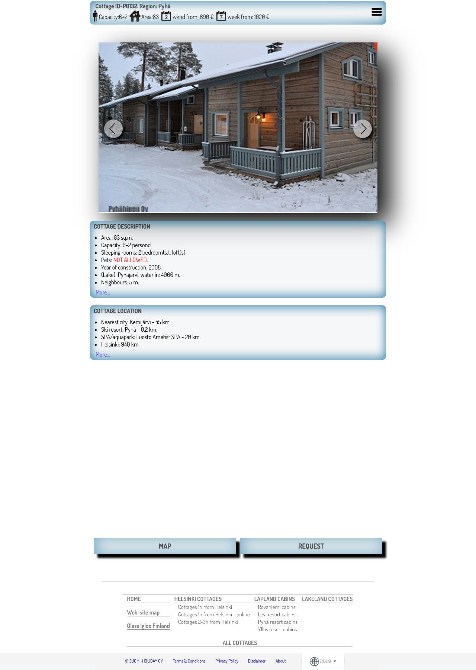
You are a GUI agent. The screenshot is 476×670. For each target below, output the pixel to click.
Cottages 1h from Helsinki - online (214, 614)
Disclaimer (257, 661)
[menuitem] (148, 599)
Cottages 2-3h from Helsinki (208, 621)
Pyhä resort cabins (278, 621)
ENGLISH (323, 661)
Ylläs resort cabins (277, 629)
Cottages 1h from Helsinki (205, 606)
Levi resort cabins (277, 614)
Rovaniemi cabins (277, 606)
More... (103, 292)
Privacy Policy (226, 661)
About (281, 661)
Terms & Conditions (189, 661)
